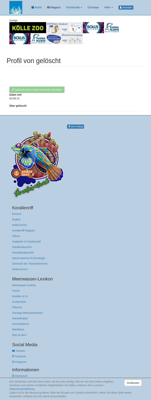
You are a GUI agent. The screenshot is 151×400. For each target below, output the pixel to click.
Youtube (18, 350)
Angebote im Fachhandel (26, 241)
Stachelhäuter (20, 318)
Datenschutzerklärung (21, 388)
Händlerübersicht (22, 247)
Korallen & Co (20, 296)
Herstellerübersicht (23, 252)
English (16, 219)
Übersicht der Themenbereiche (29, 263)
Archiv (36, 7)
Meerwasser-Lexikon (24, 285)
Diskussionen (19, 269)
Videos (16, 236)
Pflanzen (17, 307)
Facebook (19, 356)
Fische (16, 290)
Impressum (20, 375)
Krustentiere (19, 301)
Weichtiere (18, 329)
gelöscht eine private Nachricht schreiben (37, 89)
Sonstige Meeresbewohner (27, 312)
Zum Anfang (75, 126)
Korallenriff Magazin (23, 230)
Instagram (19, 361)
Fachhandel (74, 7)
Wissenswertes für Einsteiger (28, 258)
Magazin (54, 7)
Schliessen (133, 382)
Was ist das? (19, 334)
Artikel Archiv (19, 224)
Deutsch (16, 213)
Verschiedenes (20, 323)
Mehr (109, 7)
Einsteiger (93, 7)
